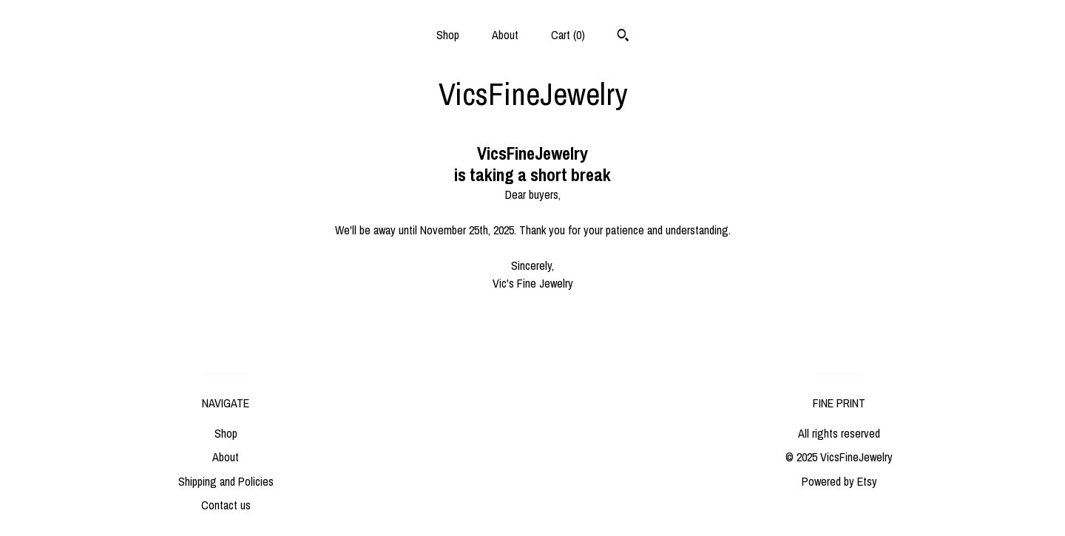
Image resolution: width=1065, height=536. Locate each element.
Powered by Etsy (839, 481)
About (505, 35)
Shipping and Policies (226, 481)
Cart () (568, 35)
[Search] (623, 37)
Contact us (226, 505)
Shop (447, 35)
